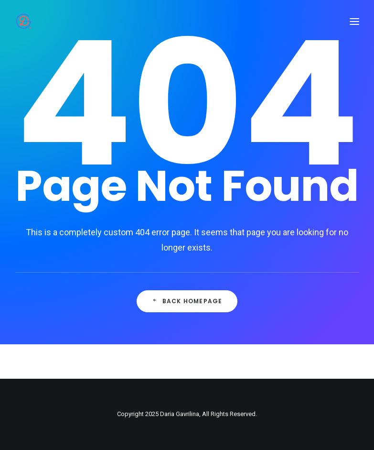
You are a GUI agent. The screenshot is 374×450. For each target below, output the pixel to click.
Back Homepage (187, 301)
